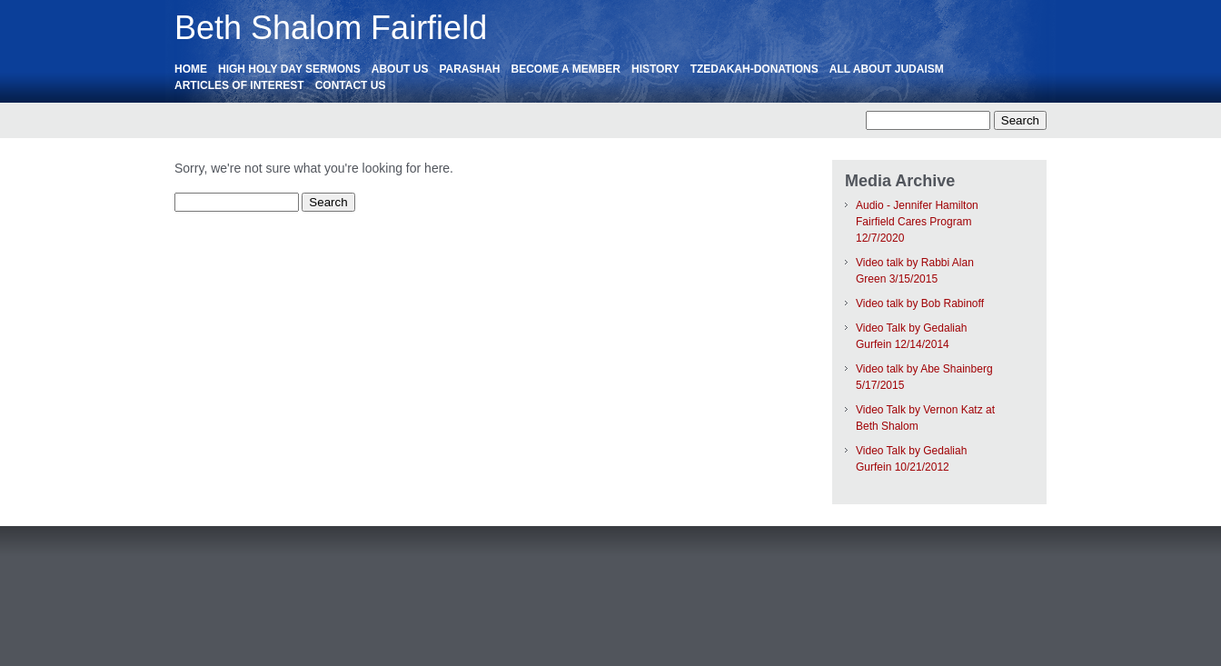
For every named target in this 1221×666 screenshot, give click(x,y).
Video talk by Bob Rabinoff (920, 303)
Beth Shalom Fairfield (330, 27)
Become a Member (565, 69)
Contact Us (350, 85)
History (655, 69)
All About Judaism (886, 69)
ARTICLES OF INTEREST (239, 85)
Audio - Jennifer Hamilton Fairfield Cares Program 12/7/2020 (917, 221)
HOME (190, 69)
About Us (400, 69)
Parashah (469, 69)
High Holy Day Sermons (289, 69)
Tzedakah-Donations (754, 69)
